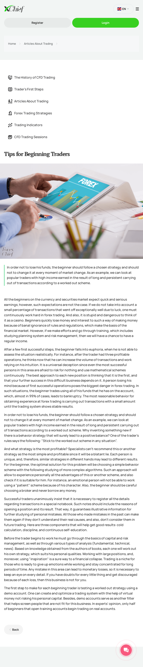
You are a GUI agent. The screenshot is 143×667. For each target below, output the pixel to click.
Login (105, 23)
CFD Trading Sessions (27, 137)
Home (12, 43)
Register (37, 23)
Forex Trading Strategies (30, 113)
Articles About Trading (38, 43)
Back (15, 629)
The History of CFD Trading (31, 77)
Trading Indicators (25, 125)
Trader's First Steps (25, 89)
